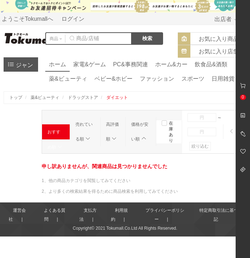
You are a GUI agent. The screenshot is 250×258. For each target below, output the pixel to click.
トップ (15, 97)
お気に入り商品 (219, 39)
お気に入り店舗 (219, 51)
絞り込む (200, 146)
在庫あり (171, 132)
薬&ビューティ (68, 79)
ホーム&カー (171, 64)
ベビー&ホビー (113, 79)
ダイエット (117, 97)
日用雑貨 (223, 79)
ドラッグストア (83, 97)
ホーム (57, 64)
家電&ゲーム (89, 64)
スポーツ (192, 79)
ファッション (157, 79)
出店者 (225, 19)
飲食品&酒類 (211, 64)
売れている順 (84, 132)
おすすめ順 (54, 134)
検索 (147, 38)
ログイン (72, 19)
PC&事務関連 (130, 64)
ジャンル (20, 66)
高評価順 (112, 132)
